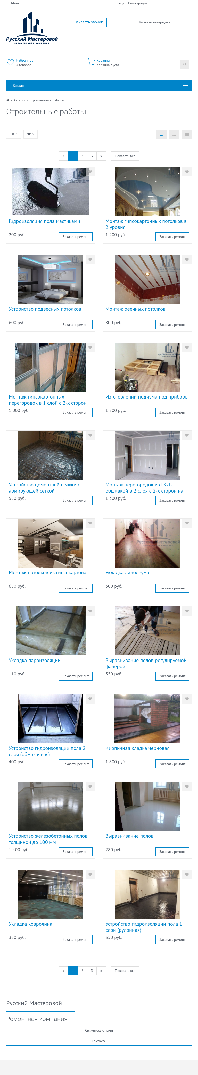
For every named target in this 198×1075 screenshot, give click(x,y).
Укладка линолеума (127, 572)
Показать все (125, 156)
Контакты (99, 1041)
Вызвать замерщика (154, 22)
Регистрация (137, 3)
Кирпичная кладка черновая (137, 748)
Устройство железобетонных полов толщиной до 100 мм (48, 839)
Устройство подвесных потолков (45, 309)
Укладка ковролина (30, 923)
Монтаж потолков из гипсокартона (47, 572)
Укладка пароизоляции (35, 660)
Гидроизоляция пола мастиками (44, 221)
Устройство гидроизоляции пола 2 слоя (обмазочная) (47, 751)
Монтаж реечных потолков (135, 309)
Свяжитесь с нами (99, 1030)
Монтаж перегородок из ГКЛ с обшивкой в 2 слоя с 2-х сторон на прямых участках (144, 490)
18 (13, 134)
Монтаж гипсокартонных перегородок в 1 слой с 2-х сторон (47, 399)
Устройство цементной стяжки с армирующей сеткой (44, 487)
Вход (120, 3)
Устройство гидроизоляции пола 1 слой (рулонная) (143, 926)
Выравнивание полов (129, 836)
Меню (13, 3)
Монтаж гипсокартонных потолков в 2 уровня (146, 224)
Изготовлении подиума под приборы (146, 396)
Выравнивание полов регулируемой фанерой (146, 663)
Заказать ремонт (76, 236)
